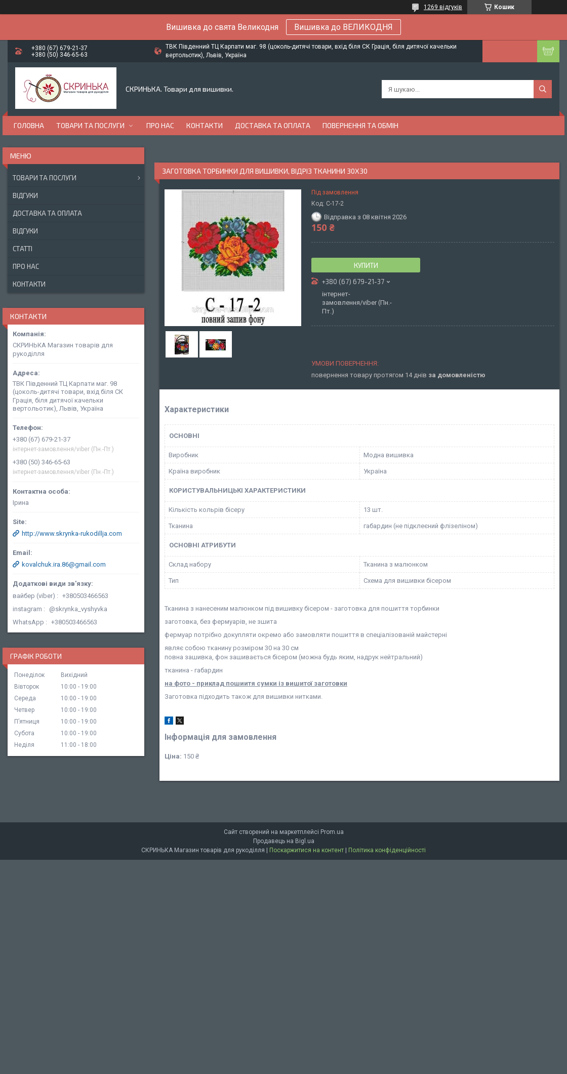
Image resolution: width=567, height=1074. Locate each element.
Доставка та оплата (272, 125)
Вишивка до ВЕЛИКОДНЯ (343, 27)
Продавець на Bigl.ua (283, 841)
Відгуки (25, 195)
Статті (22, 249)
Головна (29, 125)
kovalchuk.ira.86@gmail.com (64, 564)
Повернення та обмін (360, 125)
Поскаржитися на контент (306, 850)
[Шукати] (543, 89)
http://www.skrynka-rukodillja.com (72, 533)
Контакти (204, 125)
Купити (366, 265)
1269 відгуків (443, 7)
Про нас (160, 125)
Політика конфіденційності (387, 850)
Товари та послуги (90, 125)
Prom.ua (332, 832)
